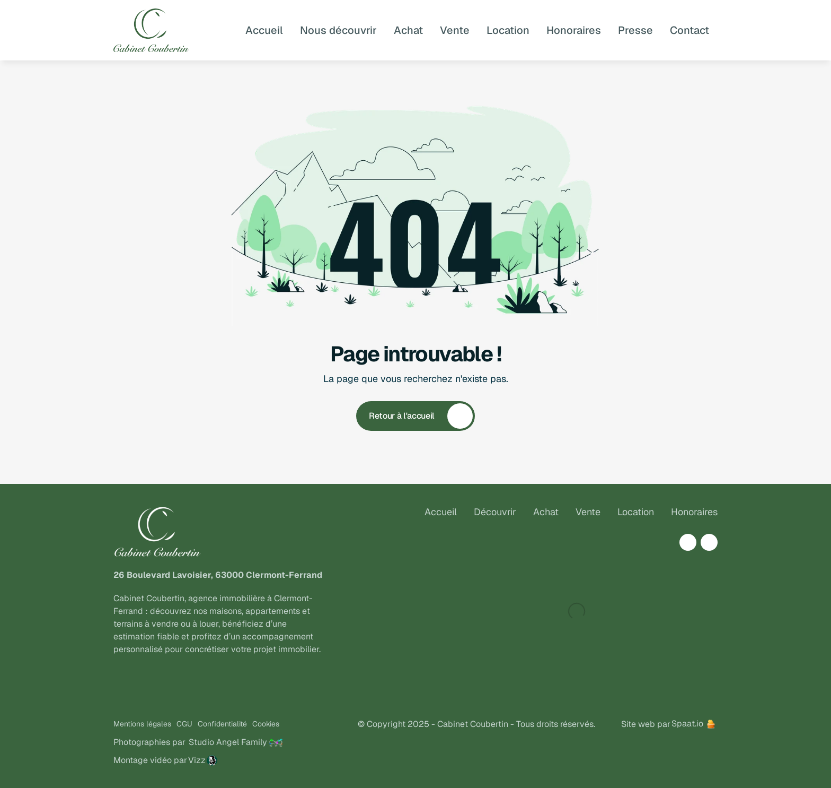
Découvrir (495, 512)
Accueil (441, 512)
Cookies (265, 724)
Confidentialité (222, 724)
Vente (588, 512)
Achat (546, 512)
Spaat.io (687, 723)
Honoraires (694, 512)
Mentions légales (142, 724)
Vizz (197, 760)
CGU (184, 724)
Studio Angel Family (228, 742)
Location (635, 512)
